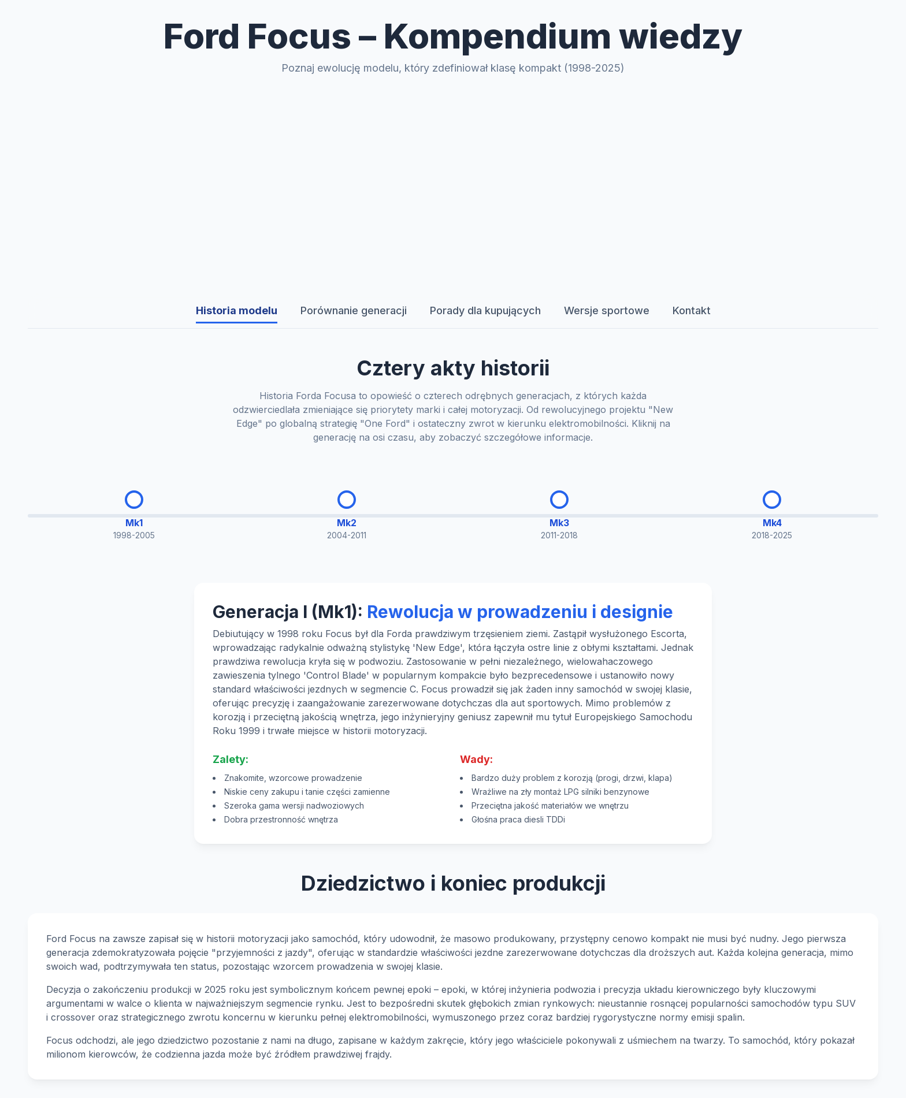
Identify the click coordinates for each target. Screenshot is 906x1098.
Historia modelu (236, 310)
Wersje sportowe (606, 310)
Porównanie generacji (353, 310)
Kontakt (692, 310)
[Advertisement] (453, 185)
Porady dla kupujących (485, 310)
